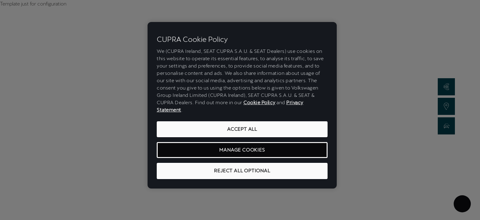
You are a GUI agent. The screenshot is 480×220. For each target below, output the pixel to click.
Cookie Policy (259, 102)
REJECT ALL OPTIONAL (242, 171)
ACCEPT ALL (242, 129)
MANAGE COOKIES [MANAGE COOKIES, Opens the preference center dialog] (242, 150)
